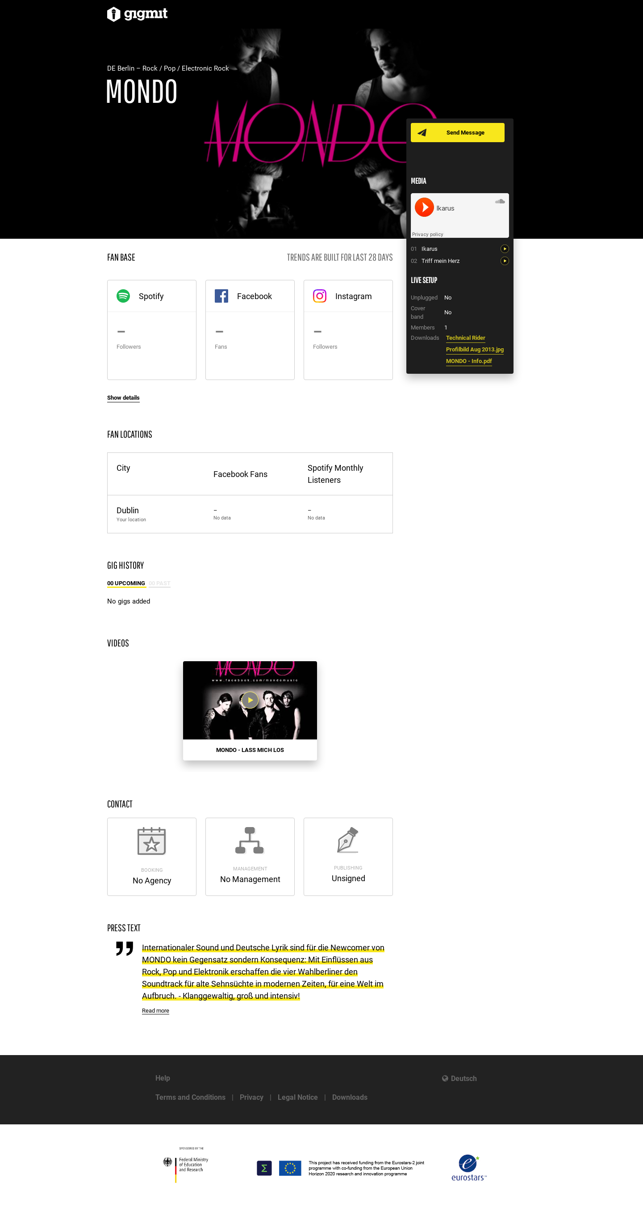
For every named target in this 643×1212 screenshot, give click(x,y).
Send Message (465, 132)
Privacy (251, 1097)
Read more (155, 1010)
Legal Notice (298, 1097)
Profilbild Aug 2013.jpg (475, 349)
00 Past (160, 583)
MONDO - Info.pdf (469, 361)
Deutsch (464, 1078)
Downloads (349, 1097)
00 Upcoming (126, 583)
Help (162, 1078)
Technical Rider (465, 337)
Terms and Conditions (190, 1097)
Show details (123, 397)
